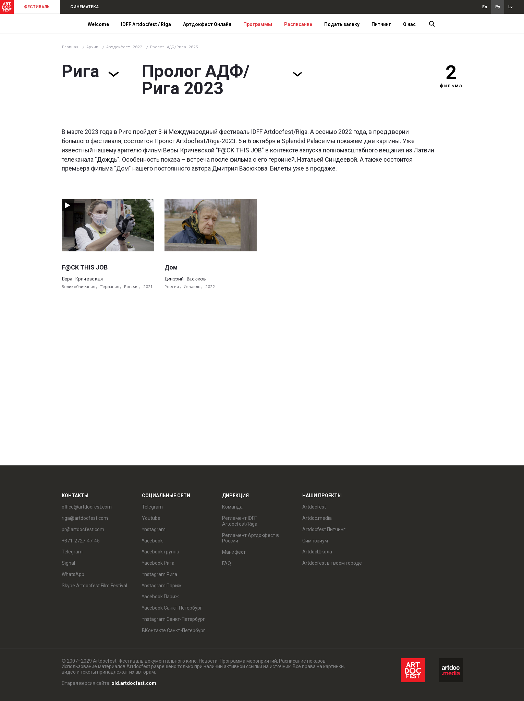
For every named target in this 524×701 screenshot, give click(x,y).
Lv (510, 6)
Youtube (151, 518)
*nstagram (154, 529)
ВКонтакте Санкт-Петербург (173, 630)
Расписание (298, 24)
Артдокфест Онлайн (207, 24)
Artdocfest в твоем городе (332, 563)
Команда (232, 507)
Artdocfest (314, 507)
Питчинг (381, 24)
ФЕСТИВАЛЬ (37, 6)
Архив (92, 47)
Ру (497, 6)
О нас (409, 24)
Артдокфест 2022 (125, 47)
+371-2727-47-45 (81, 540)
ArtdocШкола (317, 551)
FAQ (226, 563)
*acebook (152, 540)
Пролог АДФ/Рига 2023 (174, 47)
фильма (451, 85)
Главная (70, 47)
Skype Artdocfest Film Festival (94, 585)
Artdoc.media (317, 518)
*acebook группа (160, 551)
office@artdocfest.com (87, 507)
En (484, 6)
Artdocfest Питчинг (323, 529)
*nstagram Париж (162, 585)
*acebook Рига (158, 563)
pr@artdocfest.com (83, 529)
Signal (68, 563)
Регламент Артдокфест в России (250, 538)
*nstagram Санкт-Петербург (173, 619)
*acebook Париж (160, 596)
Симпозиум (315, 540)
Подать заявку (342, 24)
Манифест (234, 552)
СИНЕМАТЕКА (84, 6)
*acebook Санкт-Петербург (172, 608)
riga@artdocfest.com (85, 518)
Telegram (72, 551)
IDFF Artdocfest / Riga (146, 24)
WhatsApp (73, 574)
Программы (257, 24)
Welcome (98, 24)
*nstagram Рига (159, 574)
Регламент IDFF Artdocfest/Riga (239, 521)
